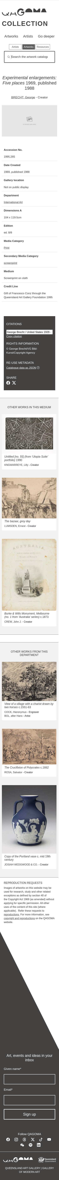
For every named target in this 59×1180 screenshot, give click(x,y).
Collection (25, 23)
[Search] (29, 57)
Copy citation (14, 336)
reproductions (11, 914)
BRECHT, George (23, 97)
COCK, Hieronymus (15, 712)
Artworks (11, 36)
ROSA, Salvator (13, 772)
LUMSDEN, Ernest (14, 526)
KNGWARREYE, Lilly (16, 465)
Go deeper (46, 36)
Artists (28, 36)
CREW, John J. (12, 621)
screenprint (10, 263)
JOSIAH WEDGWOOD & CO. (21, 864)
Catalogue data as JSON (21, 367)
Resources (43, 47)
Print (6, 247)
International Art (13, 202)
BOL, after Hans (13, 716)
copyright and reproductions (19, 918)
